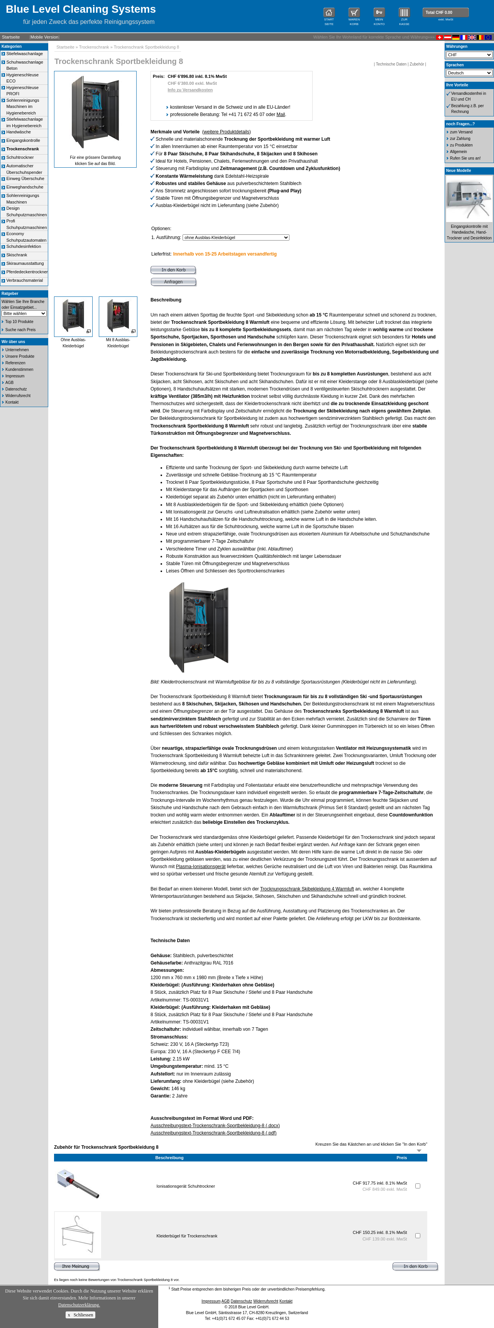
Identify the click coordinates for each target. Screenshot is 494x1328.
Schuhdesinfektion (23, 246)
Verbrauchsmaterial (24, 280)
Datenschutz (16, 389)
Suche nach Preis (20, 330)
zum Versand (461, 132)
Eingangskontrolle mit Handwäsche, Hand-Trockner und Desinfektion (469, 232)
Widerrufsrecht (17, 396)
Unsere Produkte (19, 356)
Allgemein (458, 152)
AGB (9, 382)
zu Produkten (461, 145)
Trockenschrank (94, 47)
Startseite (11, 37)
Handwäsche (18, 132)
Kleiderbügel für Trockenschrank (186, 1236)
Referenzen (15, 363)
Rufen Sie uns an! (465, 158)
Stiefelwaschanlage (24, 53)
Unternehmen (17, 350)
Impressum (14, 376)
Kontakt (12, 402)
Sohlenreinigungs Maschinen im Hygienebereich (22, 106)
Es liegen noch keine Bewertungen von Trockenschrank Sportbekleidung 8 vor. (116, 1280)
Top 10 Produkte (19, 322)
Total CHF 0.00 (439, 12)
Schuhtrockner (20, 157)
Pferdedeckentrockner (27, 271)
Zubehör (417, 64)
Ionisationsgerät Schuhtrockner (185, 1186)
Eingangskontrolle (23, 140)
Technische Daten (391, 64)
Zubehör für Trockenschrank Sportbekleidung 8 (106, 1147)
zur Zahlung (460, 138)
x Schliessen (80, 1315)
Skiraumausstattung (25, 263)
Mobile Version (44, 37)
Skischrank (16, 254)
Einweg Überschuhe (25, 178)
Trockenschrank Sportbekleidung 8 (146, 47)
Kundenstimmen (19, 369)
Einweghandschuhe (24, 187)
